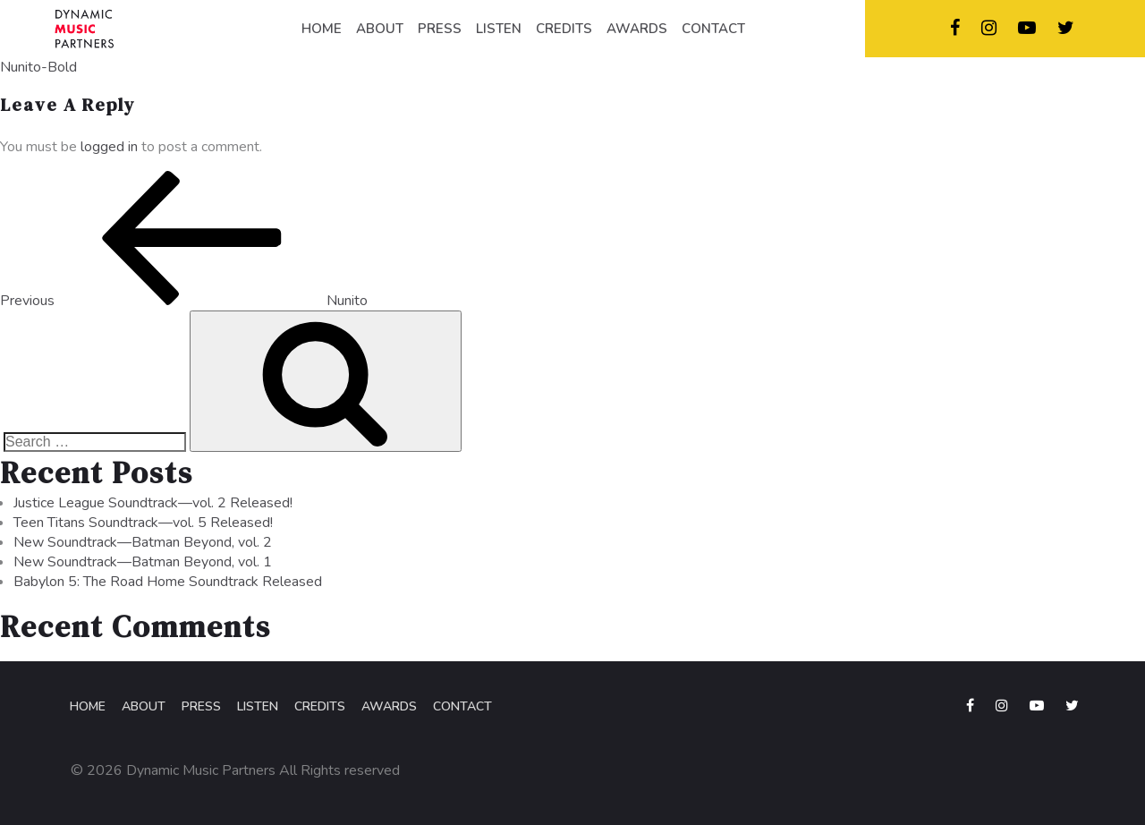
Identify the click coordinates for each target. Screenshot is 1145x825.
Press (201, 706)
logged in (109, 147)
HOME (321, 29)
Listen (257, 706)
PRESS (440, 29)
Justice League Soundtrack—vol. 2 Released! (153, 503)
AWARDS (636, 29)
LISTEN (499, 29)
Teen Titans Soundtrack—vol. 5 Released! (143, 522)
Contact (462, 706)
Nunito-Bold (38, 67)
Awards (389, 706)
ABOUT (379, 29)
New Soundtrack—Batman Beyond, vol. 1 (142, 562)
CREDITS (564, 29)
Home (88, 706)
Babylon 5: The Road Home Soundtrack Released (167, 581)
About (143, 706)
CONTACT (713, 29)
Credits (319, 706)
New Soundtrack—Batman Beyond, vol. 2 (142, 542)
